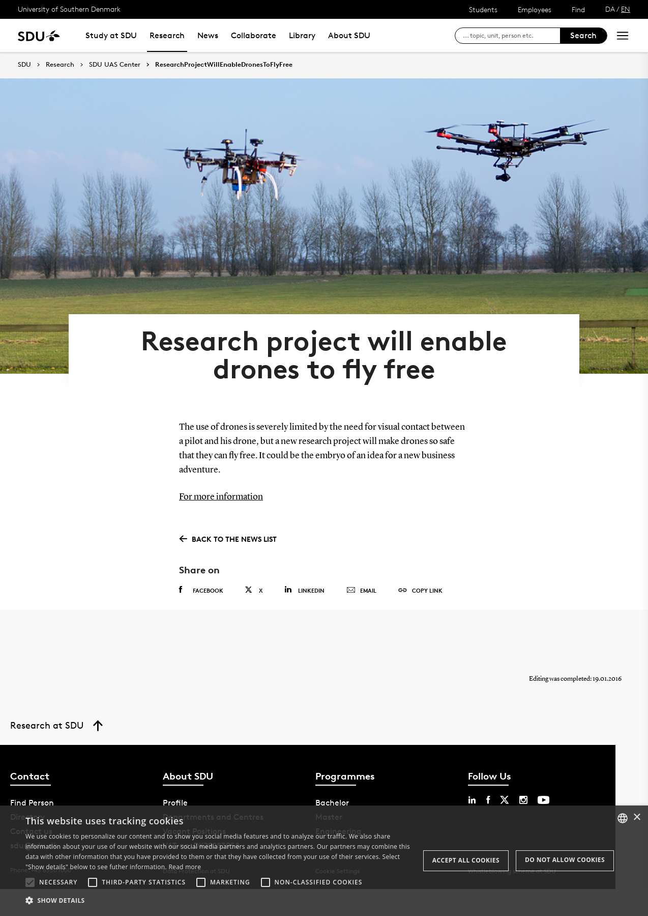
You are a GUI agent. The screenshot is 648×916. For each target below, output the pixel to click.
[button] (30, 882)
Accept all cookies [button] (465, 860)
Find (578, 9)
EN (625, 9)
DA (610, 9)
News (207, 35)
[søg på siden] (511, 35)
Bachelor (332, 801)
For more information (221, 495)
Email (361, 589)
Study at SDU (111, 35)
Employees (534, 9)
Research (167, 35)
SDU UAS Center (114, 64)
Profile (175, 801)
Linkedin (304, 588)
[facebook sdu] (488, 798)
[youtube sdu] (543, 798)
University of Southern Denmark (69, 9)
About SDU (349, 35)
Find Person (32, 801)
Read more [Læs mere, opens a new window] (184, 867)
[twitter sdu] (504, 798)
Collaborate (253, 35)
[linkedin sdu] (472, 798)
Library (302, 35)
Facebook (201, 589)
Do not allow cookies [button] (565, 859)
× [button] (636, 817)
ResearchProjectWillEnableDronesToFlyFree (223, 64)
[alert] (324, 861)
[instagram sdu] (523, 798)
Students (483, 9)
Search (583, 35)
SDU (24, 64)
